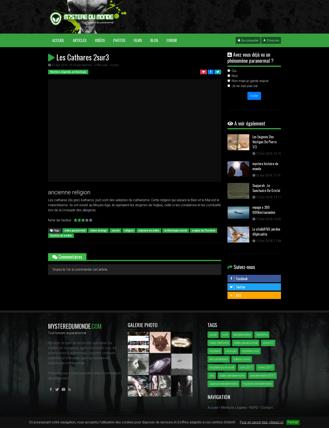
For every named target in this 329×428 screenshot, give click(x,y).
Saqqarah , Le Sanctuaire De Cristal (266, 188)
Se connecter (248, 40)
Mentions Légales (234, 408)
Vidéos (100, 40)
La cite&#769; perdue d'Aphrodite (266, 232)
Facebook (239, 278)
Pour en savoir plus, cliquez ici (261, 422)
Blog (154, 40)
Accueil (60, 40)
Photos (119, 40)
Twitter (237, 287)
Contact (267, 408)
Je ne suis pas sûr (245, 86)
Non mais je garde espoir (250, 81)
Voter (254, 96)
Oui (234, 71)
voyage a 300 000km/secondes (263, 210)
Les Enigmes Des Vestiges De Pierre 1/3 (264, 141)
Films (138, 40)
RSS (235, 295)
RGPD (253, 408)
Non (235, 76)
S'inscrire (271, 40)
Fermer (293, 422)
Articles (79, 40)
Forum (172, 40)
